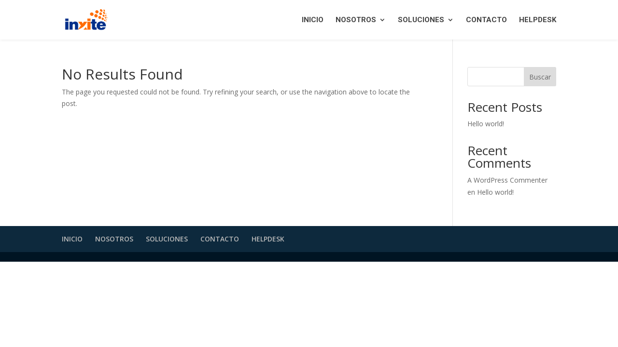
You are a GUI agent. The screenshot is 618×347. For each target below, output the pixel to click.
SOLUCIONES (421, 20)
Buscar (540, 76)
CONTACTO (486, 20)
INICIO (312, 20)
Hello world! (485, 123)
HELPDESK (537, 20)
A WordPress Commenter (507, 180)
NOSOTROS (356, 20)
